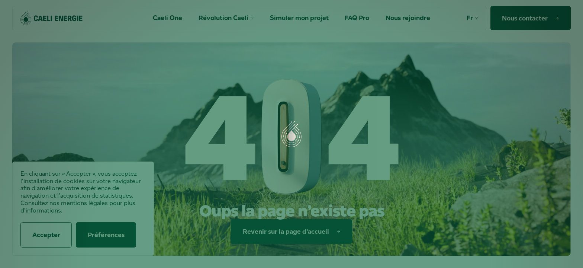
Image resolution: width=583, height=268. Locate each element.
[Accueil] (51, 18)
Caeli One (167, 18)
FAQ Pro (357, 18)
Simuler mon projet (299, 18)
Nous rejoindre (408, 18)
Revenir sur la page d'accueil (293, 231)
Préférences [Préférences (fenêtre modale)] (106, 235)
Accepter (46, 235)
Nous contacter (532, 18)
